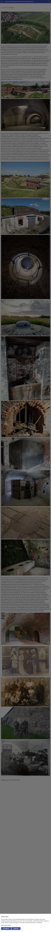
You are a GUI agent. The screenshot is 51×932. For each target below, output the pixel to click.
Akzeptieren (6, 928)
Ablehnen (16, 928)
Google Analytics (7, 925)
